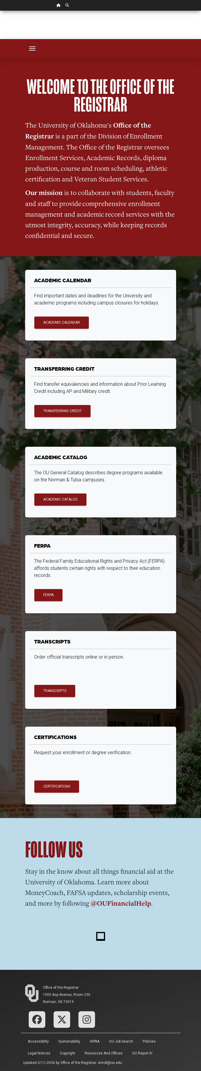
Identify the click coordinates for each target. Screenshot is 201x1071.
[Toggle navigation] (32, 48)
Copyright (67, 1053)
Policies (149, 1041)
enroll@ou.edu (110, 1063)
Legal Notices (39, 1053)
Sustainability (69, 1041)
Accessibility (38, 1041)
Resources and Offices (104, 1053)
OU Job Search (121, 1041)
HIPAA (94, 1041)
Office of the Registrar (61, 987)
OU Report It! (142, 1053)
